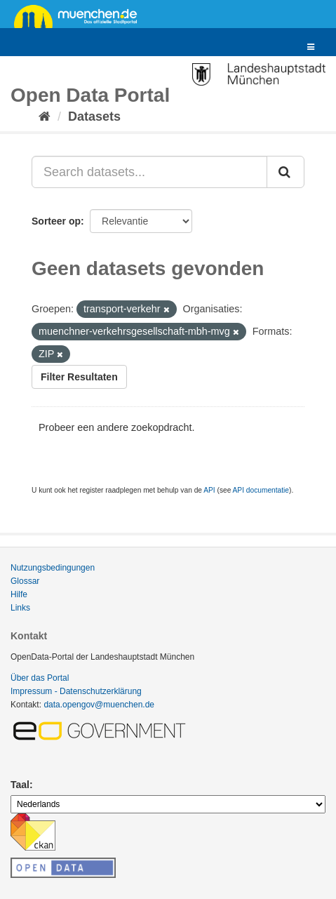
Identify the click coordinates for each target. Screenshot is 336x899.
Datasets (94, 116)
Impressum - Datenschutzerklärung (76, 691)
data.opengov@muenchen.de (98, 705)
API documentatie (261, 490)
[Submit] (285, 172)
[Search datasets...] (149, 172)
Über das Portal (40, 678)
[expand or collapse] (311, 47)
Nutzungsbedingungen (53, 568)
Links (20, 608)
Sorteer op (56, 221)
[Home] (45, 116)
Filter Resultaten (79, 376)
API (209, 490)
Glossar (25, 581)
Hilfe (19, 594)
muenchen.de (81, 15)
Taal (20, 784)
